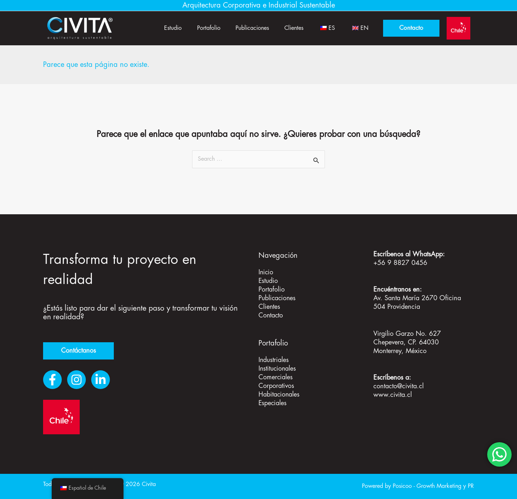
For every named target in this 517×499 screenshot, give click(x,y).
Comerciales (275, 377)
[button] (411, 28)
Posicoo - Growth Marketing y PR (433, 486)
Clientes (287, 28)
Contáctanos (78, 350)
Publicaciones (243, 28)
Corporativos (276, 386)
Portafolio (196, 28)
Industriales (273, 360)
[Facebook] (52, 379)
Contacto (271, 315)
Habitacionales (279, 394)
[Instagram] (76, 379)
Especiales (272, 403)
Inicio (266, 272)
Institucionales (277, 368)
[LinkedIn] (100, 379)
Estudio (158, 28)
